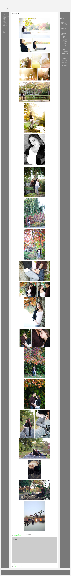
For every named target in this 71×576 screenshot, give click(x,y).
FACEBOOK (62, 14)
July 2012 (63, 29)
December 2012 (64, 23)
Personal (4, 28)
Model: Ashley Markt (64, 37)
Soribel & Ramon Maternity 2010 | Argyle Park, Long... (65, 46)
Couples (4, 15)
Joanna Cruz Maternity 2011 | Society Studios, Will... (65, 54)
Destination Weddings (6, 16)
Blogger (41, 572)
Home (35, 564)
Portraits (4, 29)
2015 (62, 18)
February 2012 (64, 65)
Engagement (4, 17)
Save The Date (5, 30)
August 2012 (63, 28)
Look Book (4, 22)
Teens (3, 31)
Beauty (4, 14)
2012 (62, 22)
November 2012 (64, 24)
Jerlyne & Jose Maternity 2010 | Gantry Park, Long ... (65, 43)
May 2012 (63, 32)
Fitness (4, 21)
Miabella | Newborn (64, 41)
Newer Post (14, 564)
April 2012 (63, 33)
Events (4, 18)
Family (4, 19)
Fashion (4, 20)
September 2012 (64, 27)
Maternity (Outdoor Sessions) (17, 535)
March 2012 (63, 34)
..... (4, 5)
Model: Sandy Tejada (64, 57)
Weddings (4, 32)
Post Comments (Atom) (18, 566)
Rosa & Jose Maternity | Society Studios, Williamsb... (65, 40)
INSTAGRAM (62, 15)
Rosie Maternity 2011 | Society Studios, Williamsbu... (65, 49)
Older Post (55, 564)
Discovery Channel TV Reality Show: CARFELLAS (64, 63)
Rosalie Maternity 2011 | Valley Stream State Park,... (65, 51)
